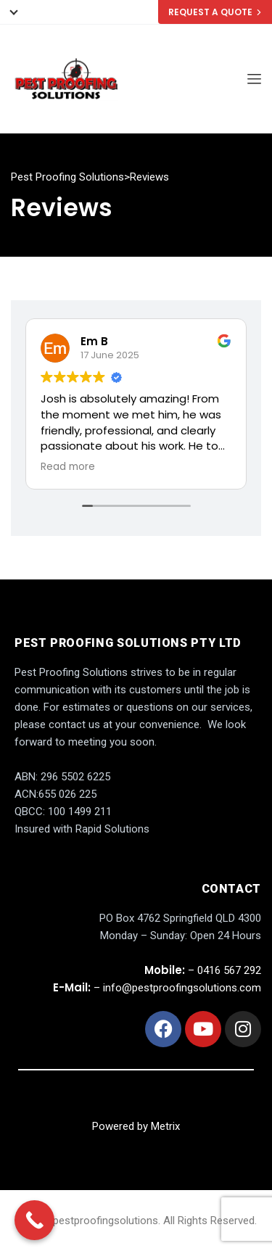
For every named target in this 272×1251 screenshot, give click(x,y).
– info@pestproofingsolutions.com (157, 987)
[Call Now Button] (34, 1220)
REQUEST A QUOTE (215, 12)
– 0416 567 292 (202, 970)
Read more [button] (68, 467)
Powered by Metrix (136, 1126)
